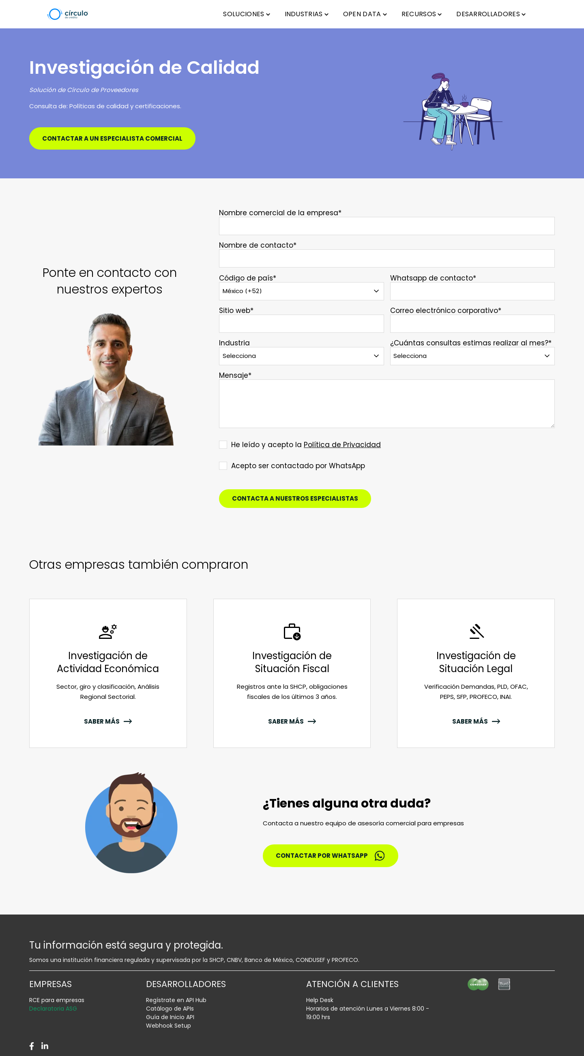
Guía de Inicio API (170, 1017)
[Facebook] (31, 1046)
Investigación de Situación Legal (476, 662)
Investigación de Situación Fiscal (292, 662)
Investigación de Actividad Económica (108, 662)
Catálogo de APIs (170, 1009)
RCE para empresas (56, 1000)
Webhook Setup (168, 1026)
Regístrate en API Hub (176, 1000)
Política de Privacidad (342, 445)
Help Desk (319, 1000)
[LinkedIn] (44, 1046)
